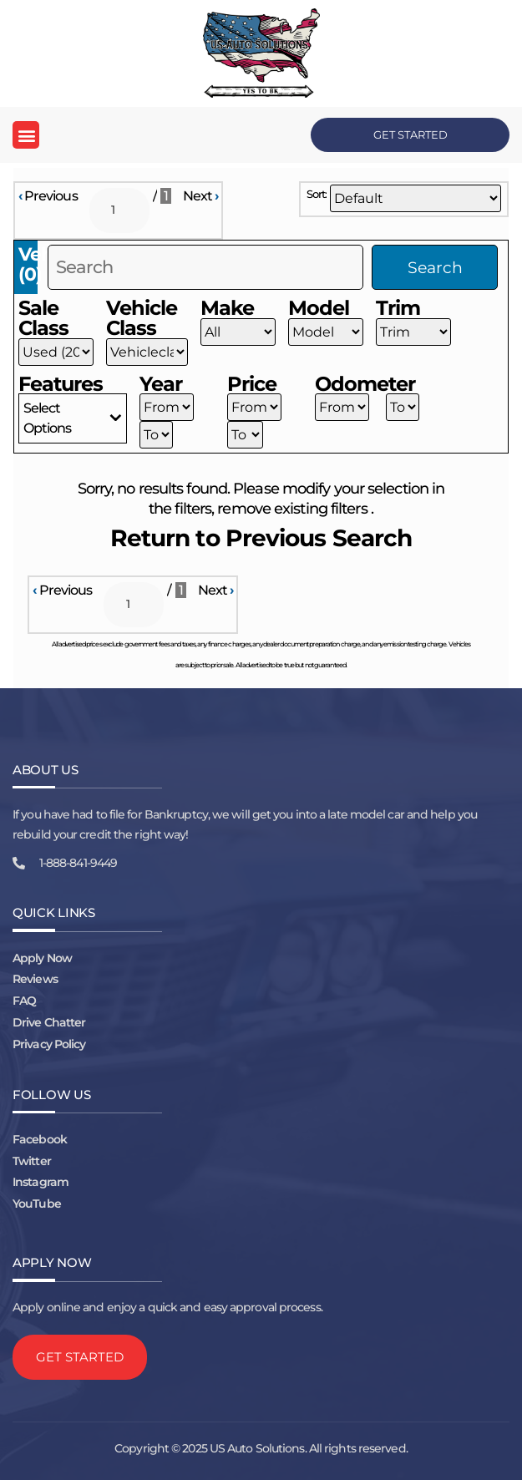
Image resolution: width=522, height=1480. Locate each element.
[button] (26, 135)
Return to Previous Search (261, 538)
